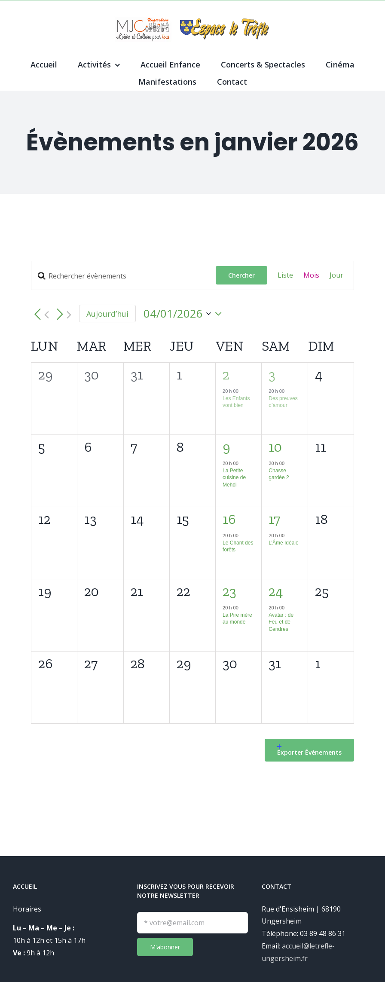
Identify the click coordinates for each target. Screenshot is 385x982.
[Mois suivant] (62, 315)
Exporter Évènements (309, 750)
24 (276, 591)
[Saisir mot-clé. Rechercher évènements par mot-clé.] (123, 276)
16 (229, 519)
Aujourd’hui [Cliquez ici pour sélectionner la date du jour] (107, 314)
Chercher (241, 275)
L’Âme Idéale (283, 543)
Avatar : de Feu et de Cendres (281, 622)
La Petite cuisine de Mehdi (234, 478)
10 (275, 447)
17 (274, 519)
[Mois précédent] (40, 315)
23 (229, 591)
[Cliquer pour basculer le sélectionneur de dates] (185, 313)
